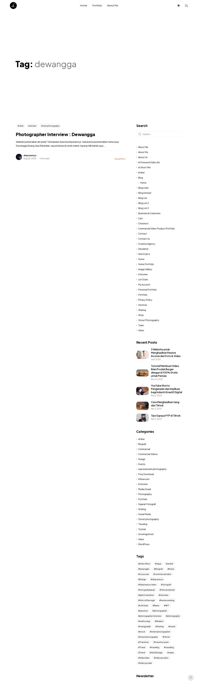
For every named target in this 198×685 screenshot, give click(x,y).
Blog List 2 (143, 203)
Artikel (20, 126)
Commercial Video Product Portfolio (156, 228)
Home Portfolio (146, 264)
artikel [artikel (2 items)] (170, 563)
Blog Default (144, 192)
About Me (143, 147)
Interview (32, 126)
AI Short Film (144, 167)
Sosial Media (144, 514)
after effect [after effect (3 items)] (145, 563)
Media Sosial (144, 489)
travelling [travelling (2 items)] (170, 647)
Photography (145, 494)
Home (143, 182)
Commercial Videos (148, 454)
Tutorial (142, 529)
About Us (143, 157)
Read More (120, 158)
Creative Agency (146, 243)
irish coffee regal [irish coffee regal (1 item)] (147, 600)
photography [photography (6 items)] (173, 616)
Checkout (143, 223)
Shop (141, 315)
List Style (143, 279)
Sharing (142, 310)
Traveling (142, 524)
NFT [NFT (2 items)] (167, 605)
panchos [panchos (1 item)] (144, 610)
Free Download (146, 474)
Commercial (144, 449)
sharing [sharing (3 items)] (160, 626)
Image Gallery (145, 269)
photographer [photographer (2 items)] (160, 610)
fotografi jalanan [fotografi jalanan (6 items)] (147, 590)
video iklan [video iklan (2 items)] (144, 658)
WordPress (143, 544)
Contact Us (144, 238)
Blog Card (143, 187)
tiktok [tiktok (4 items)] (167, 637)
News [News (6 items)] (156, 605)
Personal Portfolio (147, 289)
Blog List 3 (143, 208)
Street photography (50, 126)
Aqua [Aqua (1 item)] (158, 563)
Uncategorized (145, 534)
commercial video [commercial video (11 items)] (163, 574)
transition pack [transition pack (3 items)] (162, 642)
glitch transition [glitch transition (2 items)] (147, 595)
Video (141, 330)
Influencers (143, 479)
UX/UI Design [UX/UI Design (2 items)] (157, 652)
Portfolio (142, 294)
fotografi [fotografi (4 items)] (167, 584)
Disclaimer (143, 248)
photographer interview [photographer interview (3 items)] (150, 616)
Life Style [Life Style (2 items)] (144, 605)
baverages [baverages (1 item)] (144, 569)
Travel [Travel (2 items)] (142, 647)
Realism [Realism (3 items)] (159, 621)
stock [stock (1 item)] (142, 631)
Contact (142, 233)
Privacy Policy (145, 299)
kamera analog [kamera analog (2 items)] (167, 600)
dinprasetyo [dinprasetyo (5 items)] (157, 579)
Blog (140, 177)
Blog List (142, 198)
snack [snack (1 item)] (172, 626)
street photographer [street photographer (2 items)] (160, 631)
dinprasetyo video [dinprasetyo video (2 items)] (148, 584)
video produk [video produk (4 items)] (146, 663)
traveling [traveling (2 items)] (155, 647)
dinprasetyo (30, 155)
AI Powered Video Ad (149, 162)
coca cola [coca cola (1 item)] (144, 574)
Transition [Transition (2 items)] (144, 642)
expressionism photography (152, 469)
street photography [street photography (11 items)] (149, 637)
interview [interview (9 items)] (164, 595)
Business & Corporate (149, 213)
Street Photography (148, 320)
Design (141, 459)
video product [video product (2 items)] (162, 658)
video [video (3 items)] (171, 652)
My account (144, 284)
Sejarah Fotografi (147, 504)
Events (141, 464)
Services (142, 304)
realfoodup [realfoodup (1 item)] (145, 621)
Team (141, 325)
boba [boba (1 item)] (171, 569)
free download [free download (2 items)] (167, 590)
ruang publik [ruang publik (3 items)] (145, 626)
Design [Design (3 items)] (143, 579)
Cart (140, 218)
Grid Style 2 (144, 254)
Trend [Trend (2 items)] (142, 652)
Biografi (142, 444)
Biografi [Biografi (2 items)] (159, 569)
